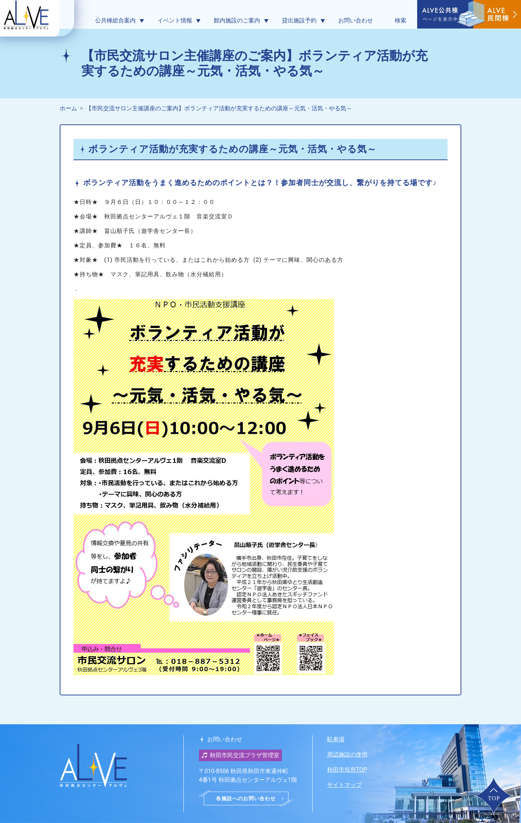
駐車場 (335, 739)
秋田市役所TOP (347, 769)
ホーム (68, 108)
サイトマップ (344, 784)
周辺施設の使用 (347, 754)
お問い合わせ (355, 20)
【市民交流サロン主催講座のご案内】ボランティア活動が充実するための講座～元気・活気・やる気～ (219, 108)
